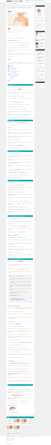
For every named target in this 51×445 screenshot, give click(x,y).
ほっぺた (10, 412)
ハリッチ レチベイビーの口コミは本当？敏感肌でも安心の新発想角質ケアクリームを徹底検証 (40, 57)
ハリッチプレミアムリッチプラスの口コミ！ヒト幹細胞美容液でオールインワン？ (40, 64)
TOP (11, 436)
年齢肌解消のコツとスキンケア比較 (14, 1)
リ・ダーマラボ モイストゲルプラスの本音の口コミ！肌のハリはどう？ (41, 46)
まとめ (9, 80)
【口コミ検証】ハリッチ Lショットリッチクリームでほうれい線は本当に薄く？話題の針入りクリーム (40, 61)
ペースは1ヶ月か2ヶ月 (11, 77)
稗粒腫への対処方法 (11, 66)
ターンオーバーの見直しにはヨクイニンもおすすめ (14, 71)
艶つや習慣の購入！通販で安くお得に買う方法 (16, 429)
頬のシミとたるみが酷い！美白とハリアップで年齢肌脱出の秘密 (41, 40)
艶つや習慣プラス (9, 11)
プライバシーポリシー (9, 440)
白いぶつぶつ (17, 412)
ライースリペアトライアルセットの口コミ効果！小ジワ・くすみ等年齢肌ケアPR (41, 43)
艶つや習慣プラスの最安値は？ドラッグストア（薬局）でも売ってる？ (9, 423)
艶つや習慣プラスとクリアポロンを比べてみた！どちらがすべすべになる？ (30, 423)
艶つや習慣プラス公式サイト (18, 298)
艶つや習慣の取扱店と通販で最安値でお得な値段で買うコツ (23, 423)
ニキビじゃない (13, 412)
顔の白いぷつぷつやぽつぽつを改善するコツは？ (9, 429)
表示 (9, 59)
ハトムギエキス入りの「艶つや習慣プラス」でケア (14, 74)
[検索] (40, 3)
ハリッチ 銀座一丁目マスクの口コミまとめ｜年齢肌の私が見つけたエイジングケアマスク (40, 54)
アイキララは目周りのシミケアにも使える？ (41, 36)
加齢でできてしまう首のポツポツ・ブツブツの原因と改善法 (16, 423)
